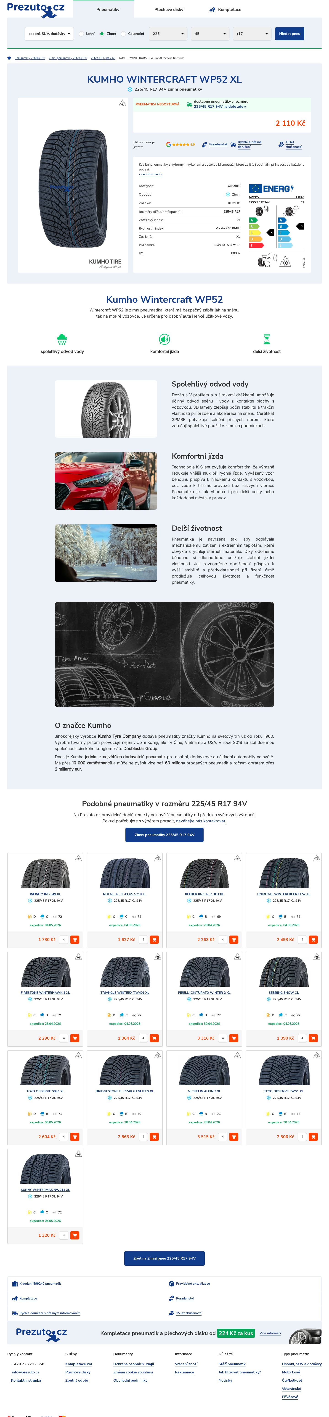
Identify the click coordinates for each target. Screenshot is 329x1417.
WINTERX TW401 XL (125, 993)
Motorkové (291, 1359)
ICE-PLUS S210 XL (124, 894)
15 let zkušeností (294, 144)
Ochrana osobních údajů (133, 1351)
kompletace (209, 1320)
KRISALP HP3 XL (204, 894)
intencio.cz (313, 1406)
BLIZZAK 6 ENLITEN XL (125, 1091)
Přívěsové (290, 1384)
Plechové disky (169, 10)
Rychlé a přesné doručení (250, 144)
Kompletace (230, 10)
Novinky (225, 1367)
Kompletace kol (78, 1351)
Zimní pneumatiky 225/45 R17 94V (164, 834)
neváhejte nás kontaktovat (201, 820)
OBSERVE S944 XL (45, 1091)
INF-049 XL (45, 894)
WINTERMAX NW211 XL (45, 1190)
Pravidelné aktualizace (141, 1285)
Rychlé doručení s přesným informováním (154, 1300)
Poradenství (218, 144)
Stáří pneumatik (232, 1351)
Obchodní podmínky (130, 1367)
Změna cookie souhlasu (133, 1359)
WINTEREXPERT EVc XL (283, 894)
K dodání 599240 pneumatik (40, 1285)
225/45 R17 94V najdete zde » (220, 106)
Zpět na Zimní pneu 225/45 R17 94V (164, 1258)
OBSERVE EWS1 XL (284, 1091)
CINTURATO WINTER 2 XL (204, 993)
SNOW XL (284, 993)
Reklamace (184, 1359)
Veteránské (291, 1376)
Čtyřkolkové (292, 1367)
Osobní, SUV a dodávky (302, 1351)
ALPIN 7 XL (204, 1091)
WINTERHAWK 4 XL (45, 993)
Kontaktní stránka (27, 1367)
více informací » (150, 174)
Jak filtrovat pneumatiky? (240, 1359)
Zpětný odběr (76, 1367)
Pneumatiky (108, 10)
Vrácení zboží (186, 1351)
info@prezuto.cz (25, 1359)
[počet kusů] (63, 940)
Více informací (267, 1320)
